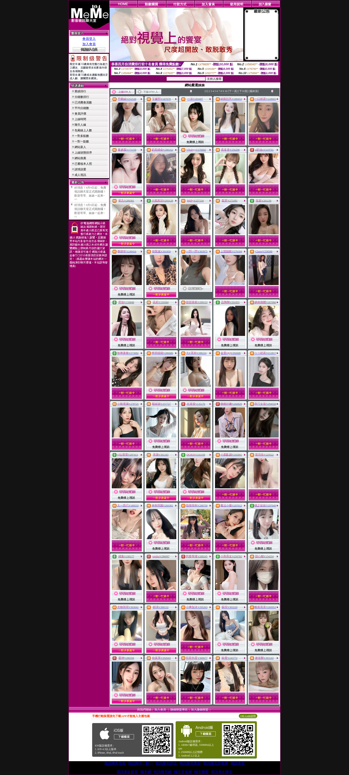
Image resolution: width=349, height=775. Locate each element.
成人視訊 (80, 175)
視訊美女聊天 (221, 772)
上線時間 (80, 119)
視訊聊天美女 (190, 763)
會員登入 (89, 39)
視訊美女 (238, 763)
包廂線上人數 (83, 130)
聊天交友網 (183, 772)
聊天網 (145, 772)
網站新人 (80, 147)
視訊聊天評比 (166, 763)
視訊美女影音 (127, 772)
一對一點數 (82, 141)
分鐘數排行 (82, 97)
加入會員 (89, 44)
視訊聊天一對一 (140, 763)
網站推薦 (80, 158)
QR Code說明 (248, 715)
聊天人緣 (80, 124)
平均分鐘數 (82, 108)
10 (226, 91)
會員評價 (80, 113)
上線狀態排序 (83, 152)
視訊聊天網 (162, 772)
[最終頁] (254, 91)
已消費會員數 (83, 102)
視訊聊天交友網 (215, 763)
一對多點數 (82, 136)
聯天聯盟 (201, 772)
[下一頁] (233, 91)
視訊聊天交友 (115, 763)
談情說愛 (80, 169)
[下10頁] (243, 91)
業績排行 (80, 91)
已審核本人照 (83, 163)
